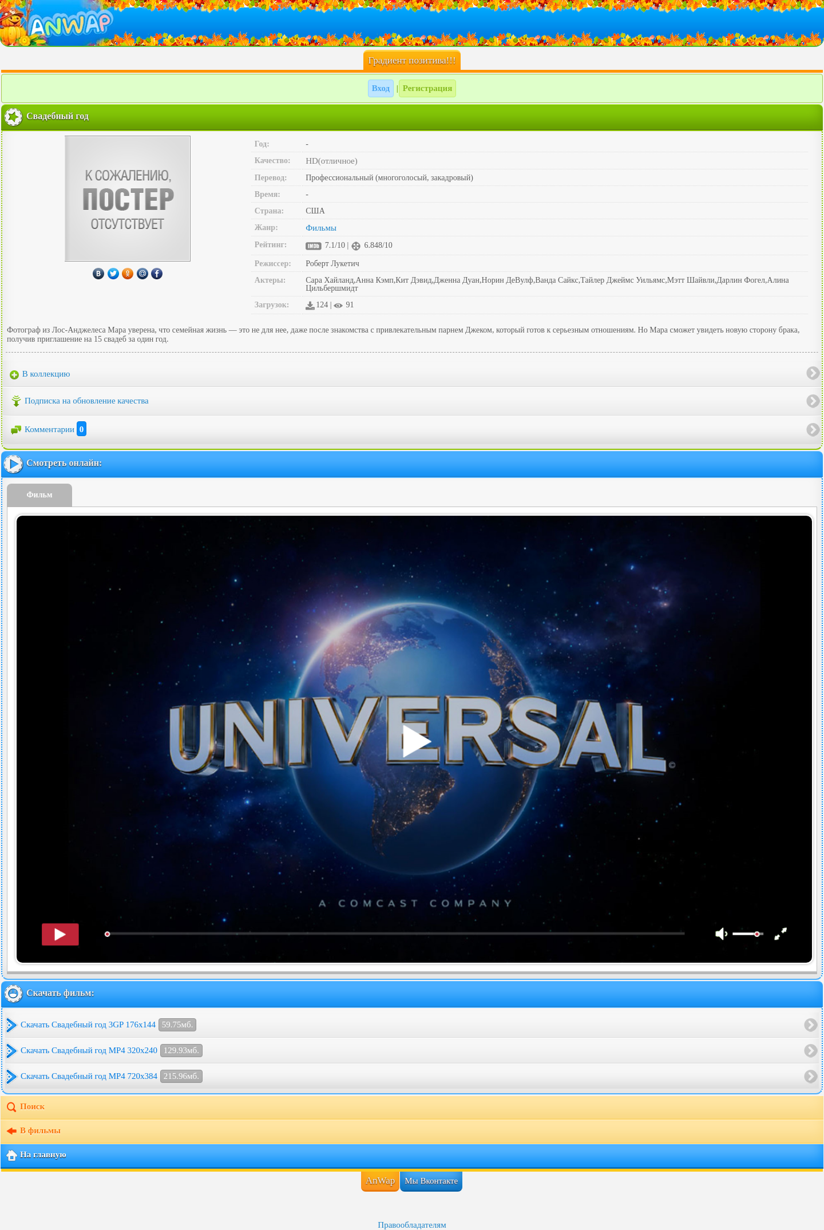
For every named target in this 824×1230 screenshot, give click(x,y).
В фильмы (33, 1131)
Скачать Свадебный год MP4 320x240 (112, 1050)
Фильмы (321, 227)
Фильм (40, 495)
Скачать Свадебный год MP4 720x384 (112, 1076)
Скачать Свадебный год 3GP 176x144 (108, 1024)
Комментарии (48, 429)
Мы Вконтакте (431, 1180)
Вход (381, 88)
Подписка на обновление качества (79, 401)
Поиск (25, 1107)
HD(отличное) (332, 160)
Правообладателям (412, 1224)
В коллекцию (40, 374)
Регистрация (428, 88)
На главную (35, 1155)
